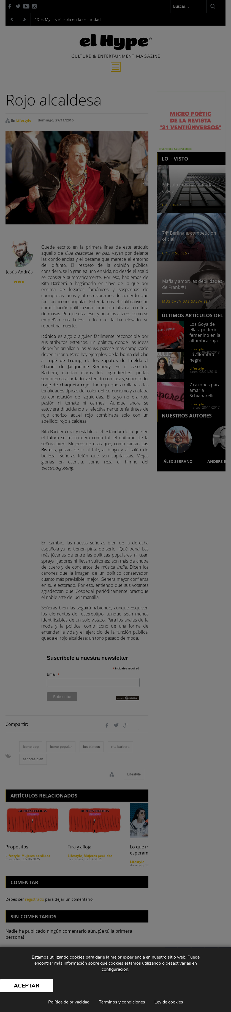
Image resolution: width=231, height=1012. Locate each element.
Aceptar (26, 985)
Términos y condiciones (122, 1002)
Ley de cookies (168, 1002)
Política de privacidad (68, 1002)
